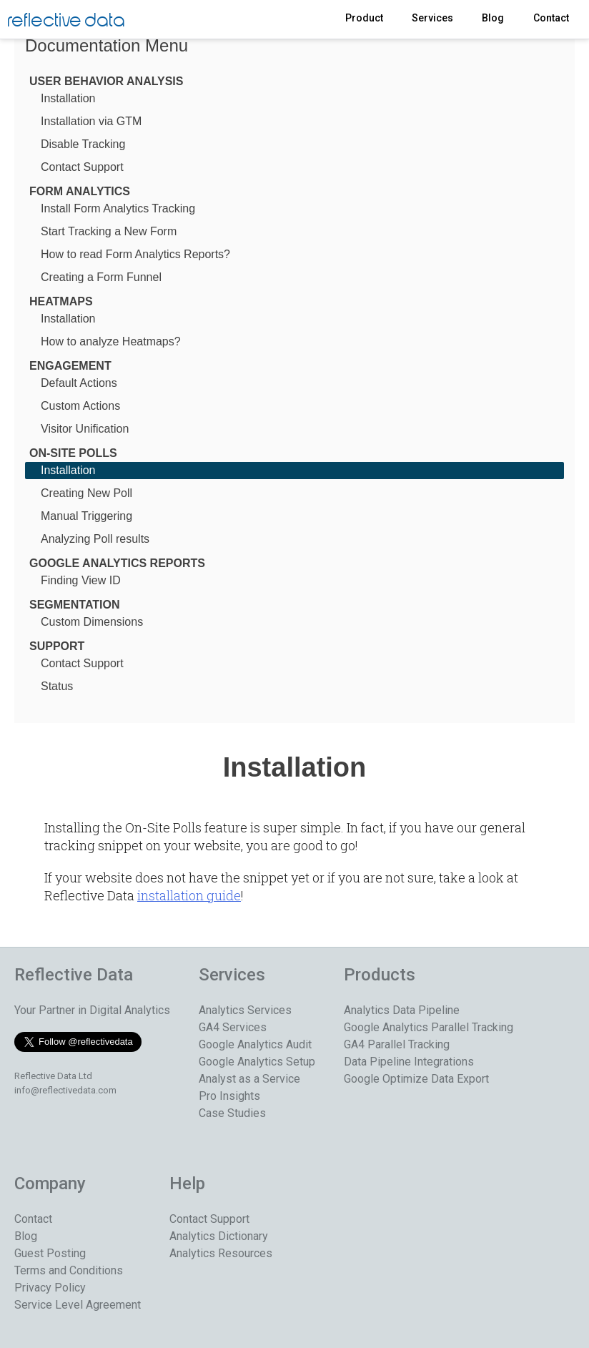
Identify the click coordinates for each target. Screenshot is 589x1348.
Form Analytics (79, 191)
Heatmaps (61, 301)
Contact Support (82, 167)
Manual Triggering (86, 516)
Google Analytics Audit (255, 1044)
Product (364, 18)
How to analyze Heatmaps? (111, 341)
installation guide (189, 895)
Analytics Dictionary (218, 1236)
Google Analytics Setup (257, 1061)
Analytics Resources (220, 1253)
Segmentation (74, 605)
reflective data (66, 21)
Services (432, 18)
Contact (551, 18)
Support (56, 646)
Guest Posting (50, 1253)
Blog (493, 18)
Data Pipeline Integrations (409, 1061)
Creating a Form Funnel (101, 277)
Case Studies (232, 1113)
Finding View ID (81, 580)
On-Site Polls (73, 453)
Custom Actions (80, 406)
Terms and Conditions (68, 1270)
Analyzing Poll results (95, 539)
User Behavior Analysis (106, 81)
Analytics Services (245, 1010)
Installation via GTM (91, 121)
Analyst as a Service (249, 1079)
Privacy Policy (50, 1287)
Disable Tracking (83, 144)
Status (57, 686)
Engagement (70, 366)
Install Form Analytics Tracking (118, 208)
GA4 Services (233, 1027)
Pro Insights (229, 1096)
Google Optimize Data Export (416, 1079)
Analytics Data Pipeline (402, 1010)
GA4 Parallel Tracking (397, 1044)
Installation (68, 98)
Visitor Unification (85, 429)
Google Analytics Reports (117, 563)
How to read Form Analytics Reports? (135, 254)
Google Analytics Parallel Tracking (428, 1027)
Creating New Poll (86, 493)
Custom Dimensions (92, 622)
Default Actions (79, 383)
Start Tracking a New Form (109, 231)
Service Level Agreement (77, 1305)
